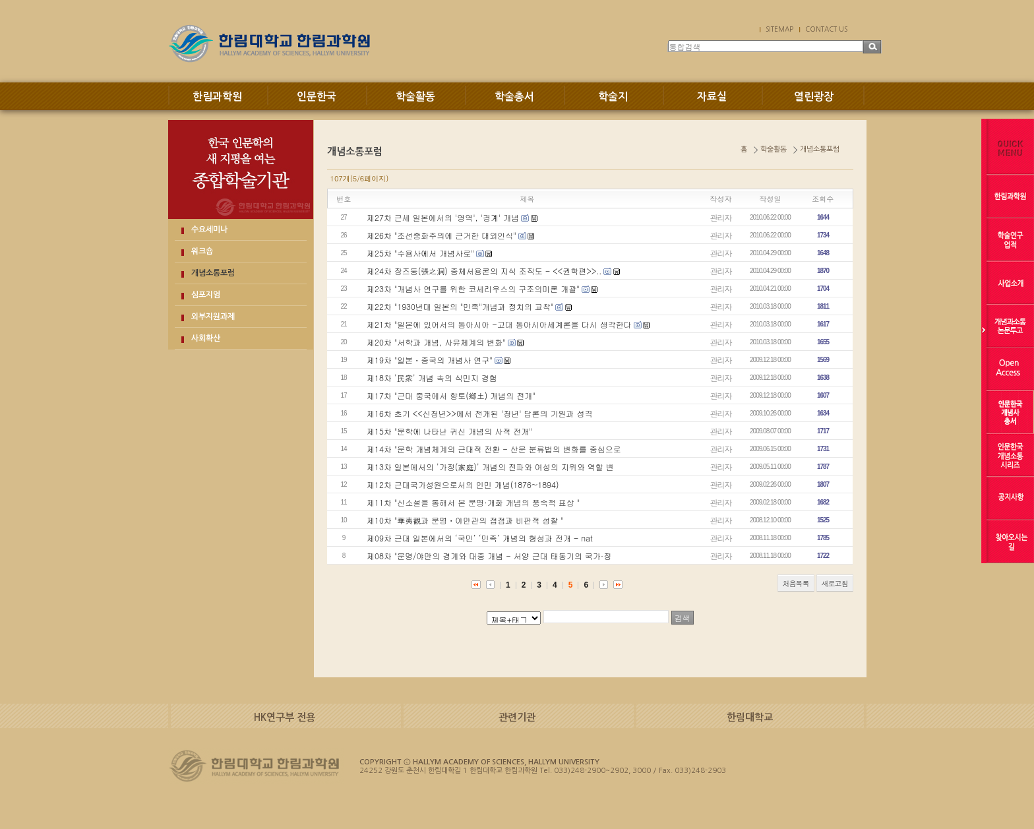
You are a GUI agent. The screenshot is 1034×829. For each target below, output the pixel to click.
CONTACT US (826, 29)
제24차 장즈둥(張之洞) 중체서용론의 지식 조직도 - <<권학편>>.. (484, 270)
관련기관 (517, 717)
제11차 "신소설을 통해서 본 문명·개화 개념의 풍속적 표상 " (473, 502)
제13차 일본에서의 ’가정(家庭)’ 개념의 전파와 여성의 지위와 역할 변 (490, 466)
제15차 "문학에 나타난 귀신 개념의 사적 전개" (449, 431)
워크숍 (202, 251)
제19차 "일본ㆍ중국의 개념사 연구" (430, 359)
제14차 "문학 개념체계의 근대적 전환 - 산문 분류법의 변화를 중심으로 (494, 448)
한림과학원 (217, 97)
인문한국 (316, 97)
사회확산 (205, 338)
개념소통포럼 (213, 273)
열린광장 (814, 97)
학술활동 (415, 97)
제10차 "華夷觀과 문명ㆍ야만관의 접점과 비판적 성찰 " (465, 520)
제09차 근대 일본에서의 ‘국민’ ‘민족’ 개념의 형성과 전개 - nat (480, 537)
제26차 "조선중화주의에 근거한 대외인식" (441, 235)
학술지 (613, 97)
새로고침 (835, 583)
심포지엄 (205, 295)
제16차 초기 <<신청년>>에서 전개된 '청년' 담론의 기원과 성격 (480, 413)
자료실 (712, 97)
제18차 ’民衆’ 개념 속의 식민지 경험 (432, 377)
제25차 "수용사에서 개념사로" (420, 253)
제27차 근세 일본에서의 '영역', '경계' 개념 (443, 217)
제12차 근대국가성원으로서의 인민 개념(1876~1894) (463, 484)
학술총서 (514, 97)
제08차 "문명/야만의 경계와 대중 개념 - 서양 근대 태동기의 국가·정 (489, 555)
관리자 (721, 217)
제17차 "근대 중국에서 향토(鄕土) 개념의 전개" (451, 395)
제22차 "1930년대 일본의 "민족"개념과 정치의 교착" (460, 306)
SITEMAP (779, 29)
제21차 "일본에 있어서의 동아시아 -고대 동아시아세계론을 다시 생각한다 (499, 324)
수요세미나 (209, 229)
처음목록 (796, 583)
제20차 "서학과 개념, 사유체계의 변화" (436, 342)
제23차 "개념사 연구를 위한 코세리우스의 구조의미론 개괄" (473, 288)
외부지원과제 (213, 317)
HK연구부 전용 (284, 717)
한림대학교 (750, 717)
